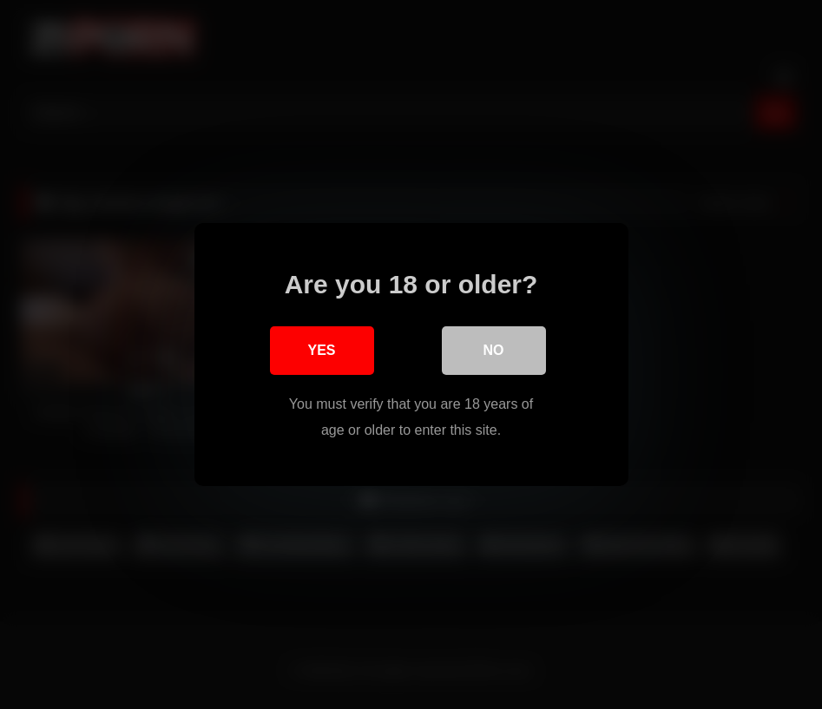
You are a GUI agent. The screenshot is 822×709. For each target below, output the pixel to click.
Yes (321, 350)
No (493, 350)
